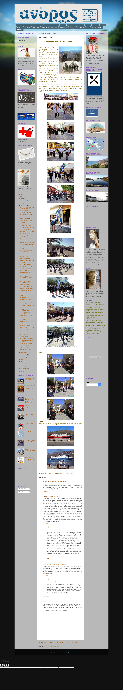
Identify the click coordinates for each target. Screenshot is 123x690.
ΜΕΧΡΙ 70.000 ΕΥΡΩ (25, 349)
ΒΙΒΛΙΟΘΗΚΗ (54, 25)
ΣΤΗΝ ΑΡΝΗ (23, 295)
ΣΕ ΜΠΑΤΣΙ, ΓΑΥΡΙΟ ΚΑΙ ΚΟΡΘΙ (30, 449)
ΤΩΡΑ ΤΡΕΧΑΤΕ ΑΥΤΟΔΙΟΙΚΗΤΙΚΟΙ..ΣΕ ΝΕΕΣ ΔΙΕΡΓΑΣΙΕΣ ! (30, 460)
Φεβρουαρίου (24, 368)
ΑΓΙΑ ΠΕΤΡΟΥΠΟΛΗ (25, 290)
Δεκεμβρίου (24, 200)
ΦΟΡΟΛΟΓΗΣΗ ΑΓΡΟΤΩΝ (27, 327)
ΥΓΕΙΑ (88, 27)
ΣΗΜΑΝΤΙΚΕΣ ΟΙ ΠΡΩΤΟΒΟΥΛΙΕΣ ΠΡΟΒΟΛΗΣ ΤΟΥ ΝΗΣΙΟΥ (25, 311)
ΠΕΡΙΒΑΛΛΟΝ (45, 27)
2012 (20, 371)
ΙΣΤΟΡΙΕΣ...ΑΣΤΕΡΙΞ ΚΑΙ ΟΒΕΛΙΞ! (30, 441)
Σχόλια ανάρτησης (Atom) (52, 646)
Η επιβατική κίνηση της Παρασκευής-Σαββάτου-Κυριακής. (27, 235)
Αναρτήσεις (22, 488)
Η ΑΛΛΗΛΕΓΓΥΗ (24, 297)
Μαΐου (22, 361)
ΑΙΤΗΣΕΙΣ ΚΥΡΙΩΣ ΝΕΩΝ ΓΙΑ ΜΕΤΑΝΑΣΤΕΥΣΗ (27, 208)
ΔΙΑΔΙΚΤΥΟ (71, 25)
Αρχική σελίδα (59, 642)
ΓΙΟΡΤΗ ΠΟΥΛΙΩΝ (25, 258)
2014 (20, 196)
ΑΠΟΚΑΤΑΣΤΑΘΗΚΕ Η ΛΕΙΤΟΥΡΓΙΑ (26, 251)
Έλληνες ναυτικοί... (25, 336)
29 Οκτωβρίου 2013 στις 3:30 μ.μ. (54, 496)
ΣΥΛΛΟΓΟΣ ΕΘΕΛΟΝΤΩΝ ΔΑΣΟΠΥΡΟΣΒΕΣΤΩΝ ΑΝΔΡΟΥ (27, 340)
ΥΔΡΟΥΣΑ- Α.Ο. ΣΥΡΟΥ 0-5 (27, 315)
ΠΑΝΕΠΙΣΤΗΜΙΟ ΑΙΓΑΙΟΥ (27, 325)
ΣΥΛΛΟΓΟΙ (72, 27)
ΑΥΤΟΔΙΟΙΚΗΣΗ (38, 25)
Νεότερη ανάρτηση (45, 642)
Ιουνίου (23, 359)
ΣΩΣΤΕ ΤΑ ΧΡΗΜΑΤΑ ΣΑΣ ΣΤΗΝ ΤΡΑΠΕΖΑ (27, 228)
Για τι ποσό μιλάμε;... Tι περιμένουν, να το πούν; (27, 273)
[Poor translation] (6, 665)
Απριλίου (23, 363)
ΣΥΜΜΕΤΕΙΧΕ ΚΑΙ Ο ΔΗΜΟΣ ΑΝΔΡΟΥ (25, 211)
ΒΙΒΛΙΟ (47, 25)
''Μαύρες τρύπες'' (24, 347)
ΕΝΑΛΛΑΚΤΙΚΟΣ (24, 334)
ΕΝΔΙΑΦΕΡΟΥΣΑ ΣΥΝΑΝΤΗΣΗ (24, 322)
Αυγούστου (24, 354)
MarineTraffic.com (29, 431)
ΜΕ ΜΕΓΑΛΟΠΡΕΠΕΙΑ (29, 387)
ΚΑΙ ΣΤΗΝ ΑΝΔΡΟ (25, 270)
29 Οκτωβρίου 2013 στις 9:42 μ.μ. (58, 582)
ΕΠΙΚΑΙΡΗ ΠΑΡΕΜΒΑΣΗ (26, 299)
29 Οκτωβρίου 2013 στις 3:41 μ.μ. (60, 602)
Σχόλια (21, 491)
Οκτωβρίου (24, 205)
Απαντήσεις (48, 527)
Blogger (70, 652)
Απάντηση (45, 491)
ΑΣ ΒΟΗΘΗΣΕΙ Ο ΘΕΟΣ (26, 293)
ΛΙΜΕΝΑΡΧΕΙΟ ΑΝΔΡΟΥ (26, 244)
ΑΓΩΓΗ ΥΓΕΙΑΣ (24, 256)
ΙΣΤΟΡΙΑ (88, 25)
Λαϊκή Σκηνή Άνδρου (25, 264)
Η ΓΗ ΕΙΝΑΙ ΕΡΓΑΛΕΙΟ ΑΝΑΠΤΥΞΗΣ (26, 215)
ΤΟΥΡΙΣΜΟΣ (80, 27)
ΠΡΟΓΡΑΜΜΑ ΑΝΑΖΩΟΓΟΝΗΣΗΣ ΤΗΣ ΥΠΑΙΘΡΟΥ (27, 278)
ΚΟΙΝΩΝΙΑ (95, 25)
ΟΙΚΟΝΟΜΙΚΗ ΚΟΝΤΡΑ (26, 288)
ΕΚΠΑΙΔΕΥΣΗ (79, 25)
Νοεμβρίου (23, 203)
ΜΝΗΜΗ (103, 25)
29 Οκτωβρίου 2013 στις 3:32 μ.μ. (57, 564)
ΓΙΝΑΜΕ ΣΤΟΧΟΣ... (25, 254)
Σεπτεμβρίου (24, 352)
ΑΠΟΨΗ (29, 25)
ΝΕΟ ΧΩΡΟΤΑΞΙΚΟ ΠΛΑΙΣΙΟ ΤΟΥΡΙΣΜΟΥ (26, 285)
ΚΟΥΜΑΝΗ (23, 332)
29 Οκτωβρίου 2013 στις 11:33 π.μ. (58, 481)
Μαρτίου (23, 366)
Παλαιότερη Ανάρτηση (74, 642)
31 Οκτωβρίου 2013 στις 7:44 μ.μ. (62, 530)
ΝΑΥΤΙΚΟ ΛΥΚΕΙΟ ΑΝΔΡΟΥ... (29, 415)
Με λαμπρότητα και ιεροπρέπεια (29, 379)
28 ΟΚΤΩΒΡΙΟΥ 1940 (26, 220)
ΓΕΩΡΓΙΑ (63, 25)
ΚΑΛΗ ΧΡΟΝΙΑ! (29, 423)
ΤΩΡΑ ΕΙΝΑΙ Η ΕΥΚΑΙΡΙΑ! (28, 406)
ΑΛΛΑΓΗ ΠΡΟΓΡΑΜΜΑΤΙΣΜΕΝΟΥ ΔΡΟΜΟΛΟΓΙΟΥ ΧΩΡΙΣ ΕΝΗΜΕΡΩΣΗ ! (29, 399)
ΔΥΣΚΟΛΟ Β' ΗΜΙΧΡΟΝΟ (27, 242)
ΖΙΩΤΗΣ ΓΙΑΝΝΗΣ (25, 329)
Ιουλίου (23, 357)
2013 (20, 198)
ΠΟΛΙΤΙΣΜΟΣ (63, 27)
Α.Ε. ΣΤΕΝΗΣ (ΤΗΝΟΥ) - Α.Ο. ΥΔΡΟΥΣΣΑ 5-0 (26, 282)
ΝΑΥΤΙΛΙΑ (27, 27)
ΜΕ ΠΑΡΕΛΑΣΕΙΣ (25, 218)
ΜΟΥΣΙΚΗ (19, 27)
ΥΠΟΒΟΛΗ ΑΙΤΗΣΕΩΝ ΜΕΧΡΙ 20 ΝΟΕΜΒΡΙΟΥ (27, 267)
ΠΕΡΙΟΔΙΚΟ (54, 27)
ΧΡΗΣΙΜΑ (19, 29)
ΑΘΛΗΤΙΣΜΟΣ (21, 25)
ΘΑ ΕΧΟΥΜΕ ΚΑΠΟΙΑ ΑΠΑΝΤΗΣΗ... (26, 344)
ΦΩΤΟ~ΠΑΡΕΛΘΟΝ (97, 27)
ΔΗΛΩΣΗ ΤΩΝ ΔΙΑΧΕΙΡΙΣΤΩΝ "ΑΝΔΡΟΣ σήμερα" (25, 224)
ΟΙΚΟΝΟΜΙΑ (36, 27)
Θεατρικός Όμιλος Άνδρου (27, 231)
